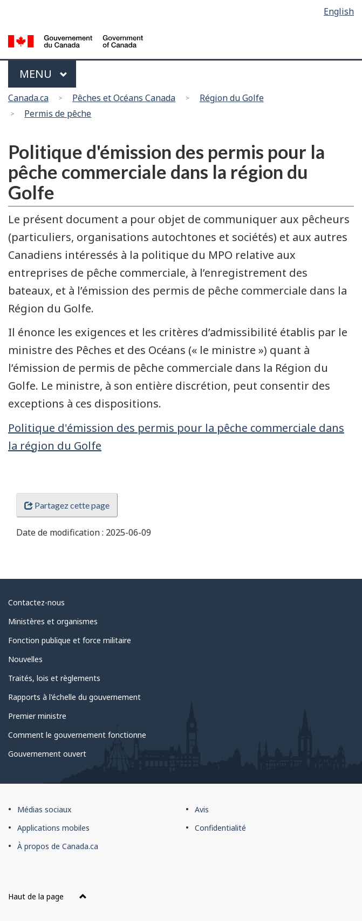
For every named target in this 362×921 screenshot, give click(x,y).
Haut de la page (47, 896)
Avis (202, 809)
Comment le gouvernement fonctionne (77, 735)
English (339, 11)
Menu (43, 73)
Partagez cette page (67, 505)
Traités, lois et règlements (54, 678)
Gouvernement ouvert (47, 754)
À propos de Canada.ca (57, 846)
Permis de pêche (57, 113)
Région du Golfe (232, 98)
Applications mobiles (53, 828)
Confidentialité (220, 828)
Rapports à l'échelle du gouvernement (74, 697)
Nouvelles (25, 659)
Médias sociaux (44, 809)
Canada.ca (28, 98)
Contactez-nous (36, 602)
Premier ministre (37, 716)
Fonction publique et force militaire (69, 640)
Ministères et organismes (53, 621)
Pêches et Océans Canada (123, 98)
